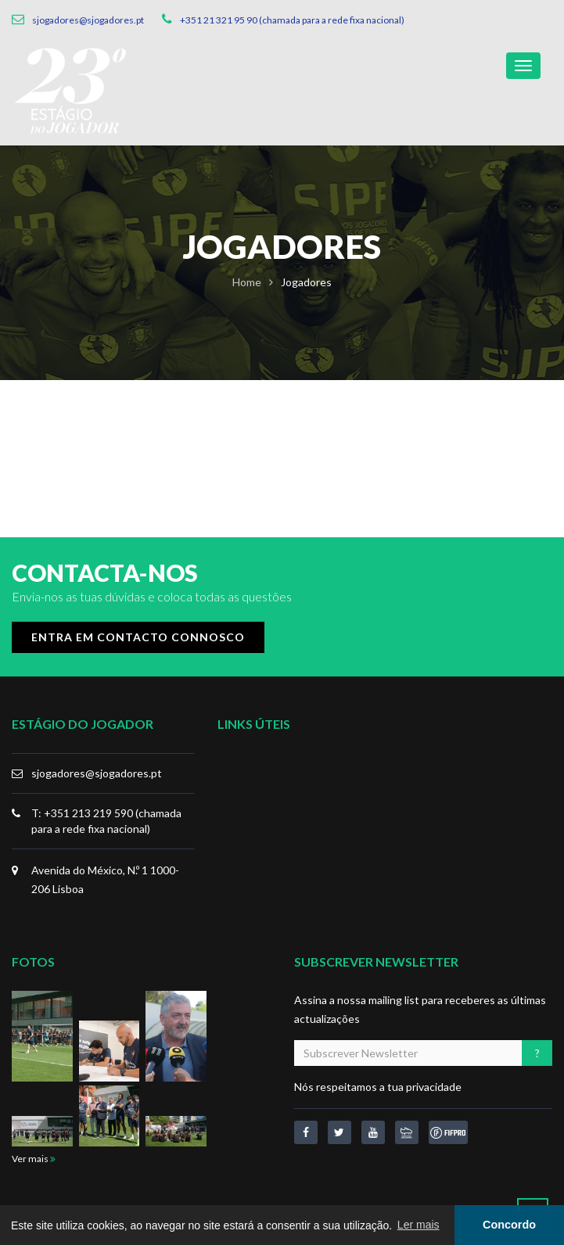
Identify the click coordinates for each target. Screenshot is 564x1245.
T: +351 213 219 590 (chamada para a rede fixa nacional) (106, 820)
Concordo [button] (509, 1224)
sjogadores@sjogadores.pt (96, 773)
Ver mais (34, 1158)
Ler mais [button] (418, 1224)
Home (246, 282)
